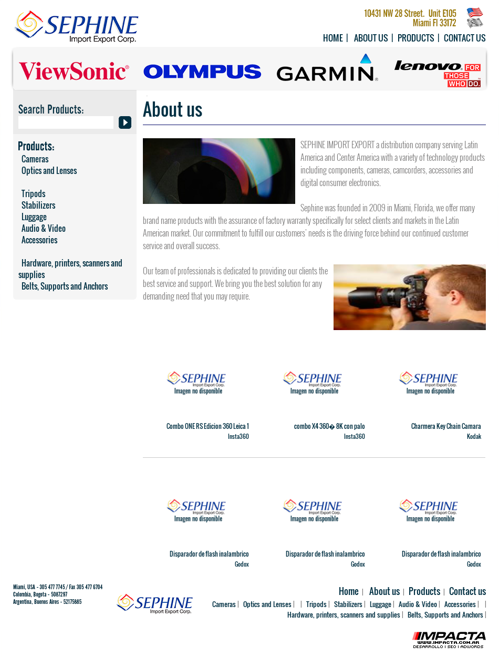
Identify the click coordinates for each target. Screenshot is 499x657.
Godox (242, 564)
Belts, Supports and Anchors (63, 286)
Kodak (474, 436)
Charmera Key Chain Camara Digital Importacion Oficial (446, 430)
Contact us (465, 38)
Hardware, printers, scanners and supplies (70, 268)
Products (416, 38)
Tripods (31, 193)
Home (333, 38)
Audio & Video (42, 228)
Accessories (37, 239)
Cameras (33, 159)
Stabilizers (36, 205)
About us (371, 38)
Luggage (32, 216)
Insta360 (238, 436)
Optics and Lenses (47, 170)
